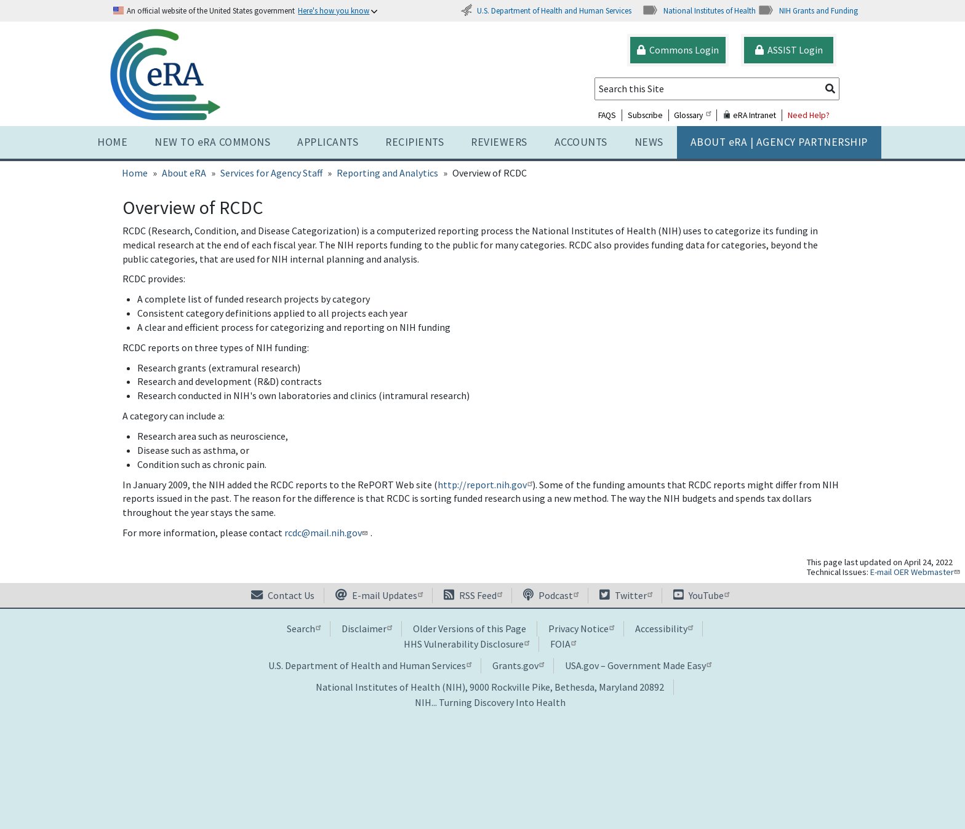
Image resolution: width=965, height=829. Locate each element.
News (649, 142)
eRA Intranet (749, 115)
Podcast (551, 595)
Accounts (581, 142)
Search (304, 628)
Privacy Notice (581, 628)
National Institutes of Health (699, 10)
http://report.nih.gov (485, 484)
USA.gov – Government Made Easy (638, 665)
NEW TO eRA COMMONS (212, 142)
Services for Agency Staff (271, 173)
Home (112, 142)
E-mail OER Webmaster (916, 571)
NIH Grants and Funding (808, 10)
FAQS (607, 115)
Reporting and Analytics (387, 173)
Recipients (414, 142)
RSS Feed (473, 595)
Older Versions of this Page (469, 628)
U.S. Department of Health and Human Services (545, 10)
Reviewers (499, 142)
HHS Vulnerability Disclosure (466, 644)
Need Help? (809, 115)
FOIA (563, 644)
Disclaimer (367, 628)
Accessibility (664, 628)
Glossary (692, 115)
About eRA (184, 173)
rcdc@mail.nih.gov (327, 532)
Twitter (625, 595)
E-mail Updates (379, 595)
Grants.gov (518, 665)
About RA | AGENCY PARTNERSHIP (779, 142)
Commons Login (678, 50)
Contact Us (282, 595)
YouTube (701, 595)
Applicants (327, 142)
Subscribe (645, 115)
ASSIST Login (789, 50)
